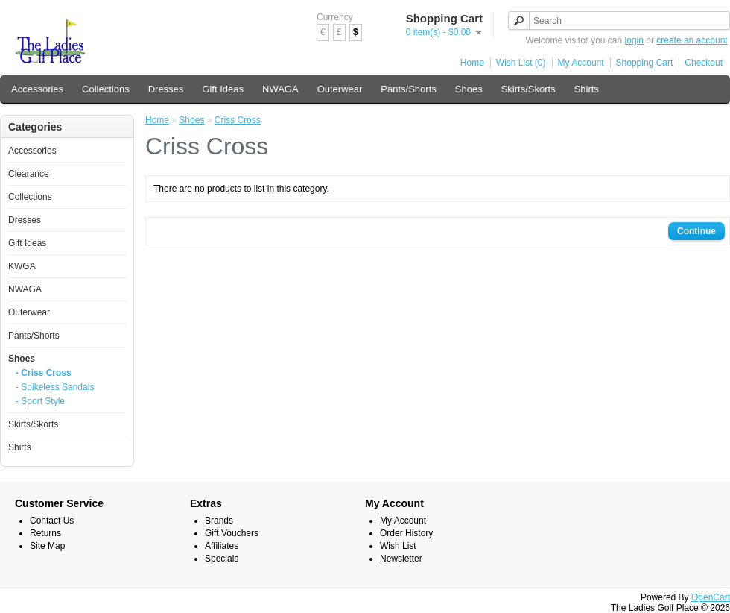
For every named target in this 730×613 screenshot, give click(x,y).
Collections (106, 89)
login (634, 40)
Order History (406, 533)
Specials (221, 558)
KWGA (22, 266)
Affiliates (221, 546)
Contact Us (52, 520)
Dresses (166, 89)
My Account (581, 62)
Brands (219, 520)
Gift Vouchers (231, 533)
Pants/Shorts (408, 89)
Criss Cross (238, 120)
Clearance (28, 174)
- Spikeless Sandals (55, 387)
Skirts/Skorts (528, 89)
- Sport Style (40, 401)
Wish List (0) (521, 62)
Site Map (47, 546)
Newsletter (401, 558)
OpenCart (710, 597)
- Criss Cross (44, 373)
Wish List (398, 546)
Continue (696, 231)
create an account (691, 40)
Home (472, 62)
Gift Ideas (223, 89)
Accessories (37, 89)
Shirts (586, 89)
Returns (45, 533)
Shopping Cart (644, 62)
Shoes (469, 89)
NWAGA (280, 89)
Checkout (704, 62)
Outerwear (340, 89)
